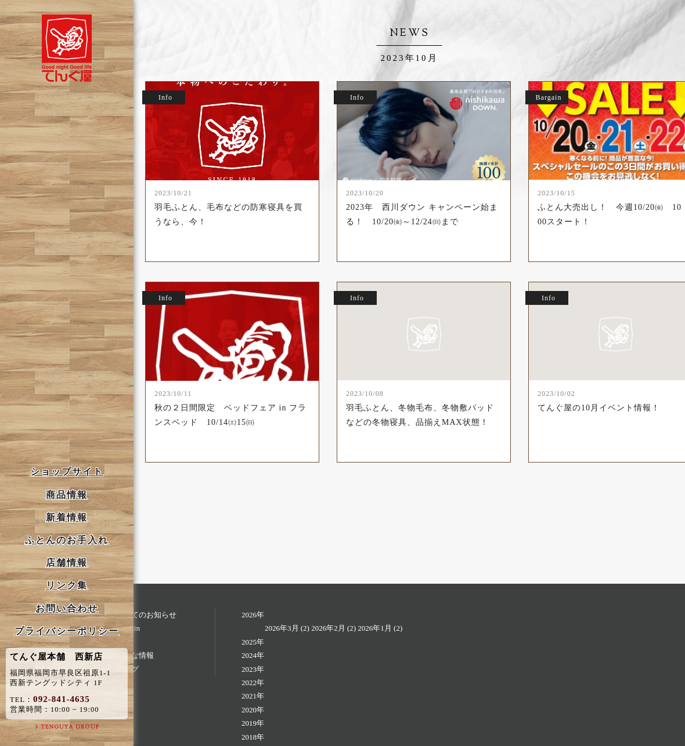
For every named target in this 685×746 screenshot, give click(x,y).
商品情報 (67, 495)
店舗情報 (67, 562)
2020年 (252, 709)
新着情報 (67, 517)
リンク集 (67, 585)
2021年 (252, 696)
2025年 (252, 642)
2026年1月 (375, 628)
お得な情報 (135, 655)
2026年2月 (328, 628)
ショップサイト (66, 471)
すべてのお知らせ (146, 614)
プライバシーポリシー (67, 631)
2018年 (252, 737)
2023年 (252, 669)
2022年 (252, 682)
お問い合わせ (66, 608)
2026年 (252, 614)
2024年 (252, 655)
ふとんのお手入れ (67, 540)
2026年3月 (282, 628)
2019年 (252, 723)
